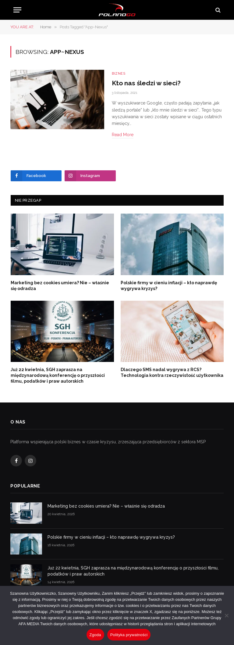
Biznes (118, 74)
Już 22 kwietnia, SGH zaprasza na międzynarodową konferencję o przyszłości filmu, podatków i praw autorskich (58, 375)
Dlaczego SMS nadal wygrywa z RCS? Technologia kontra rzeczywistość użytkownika (172, 372)
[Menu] (17, 10)
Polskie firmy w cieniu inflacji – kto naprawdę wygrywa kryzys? (169, 285)
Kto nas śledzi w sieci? (146, 83)
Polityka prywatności (129, 635)
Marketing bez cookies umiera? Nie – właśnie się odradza (60, 285)
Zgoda (95, 635)
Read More (122, 134)
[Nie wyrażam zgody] (226, 615)
